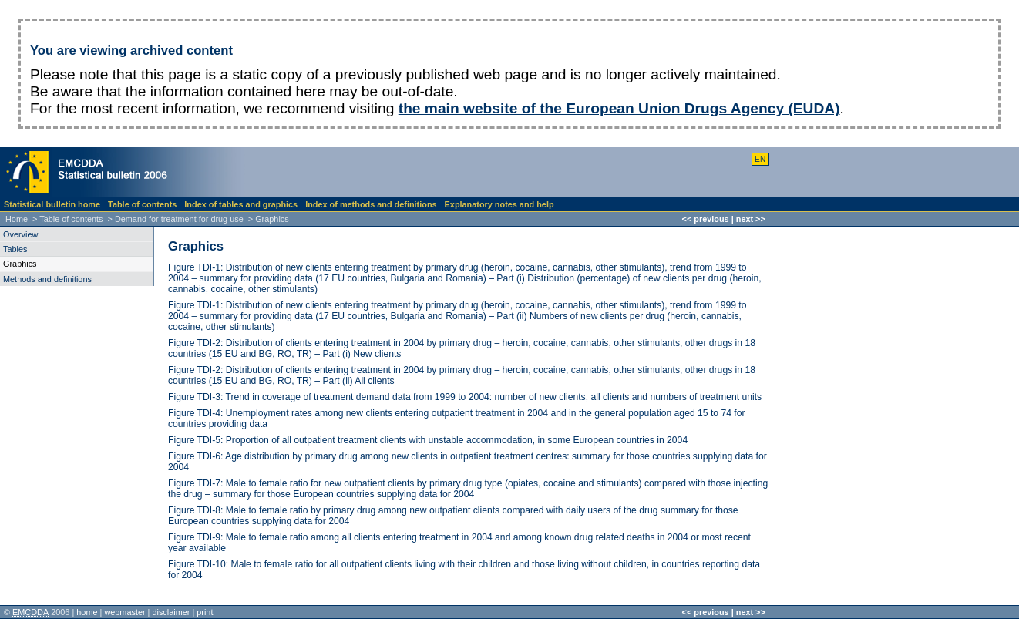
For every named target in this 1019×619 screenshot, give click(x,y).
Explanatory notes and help (499, 204)
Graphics (196, 246)
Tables (15, 249)
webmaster (124, 612)
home (86, 612)
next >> (750, 219)
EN (760, 159)
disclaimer (171, 612)
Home (16, 219)
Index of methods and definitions (370, 204)
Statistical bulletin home (52, 204)
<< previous (705, 219)
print (205, 612)
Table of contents (142, 204)
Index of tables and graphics (241, 204)
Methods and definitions (47, 279)
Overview (20, 234)
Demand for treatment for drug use (179, 219)
